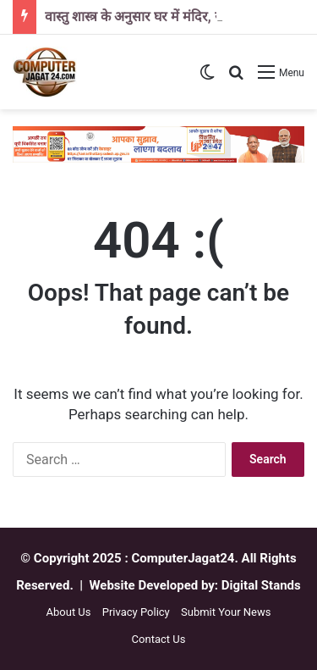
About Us (68, 612)
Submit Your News (226, 612)
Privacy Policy (136, 612)
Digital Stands (261, 585)
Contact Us (159, 639)
